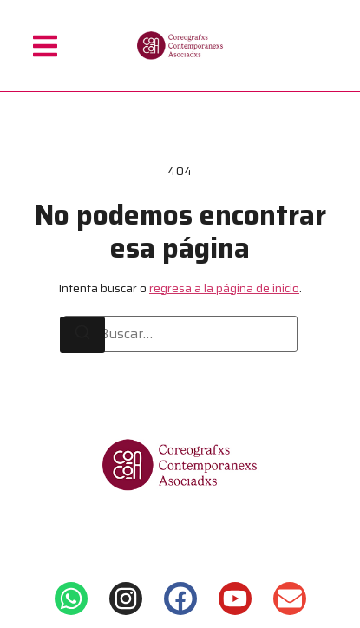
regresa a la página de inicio (224, 288)
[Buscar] (82, 335)
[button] (45, 45)
